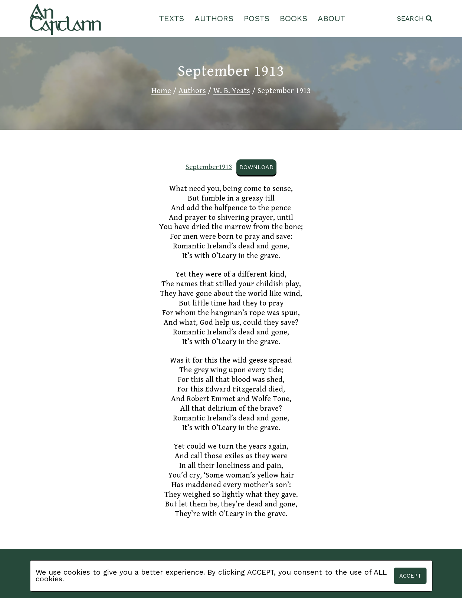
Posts (256, 18)
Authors (213, 18)
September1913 (209, 167)
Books (293, 18)
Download (256, 167)
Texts (171, 18)
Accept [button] (410, 575)
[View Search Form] (414, 18)
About (331, 18)
